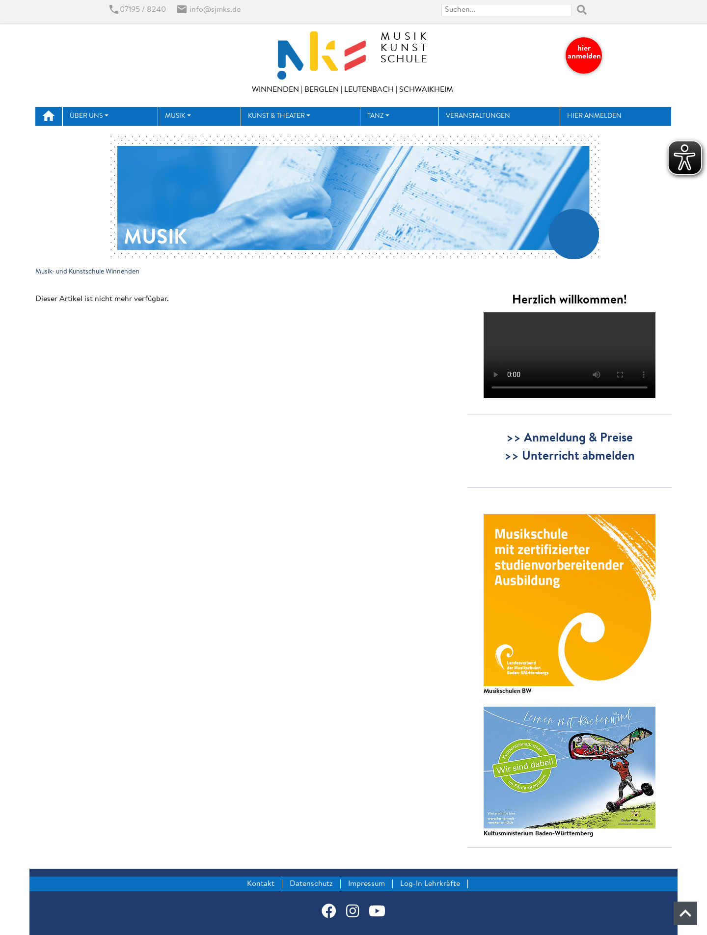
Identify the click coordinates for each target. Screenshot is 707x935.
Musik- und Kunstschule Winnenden (87, 271)
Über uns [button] (86, 116)
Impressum (366, 884)
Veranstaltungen (478, 116)
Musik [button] (175, 116)
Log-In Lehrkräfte (430, 884)
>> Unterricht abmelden (569, 457)
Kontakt (260, 884)
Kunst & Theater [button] (276, 116)
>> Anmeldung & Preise (569, 438)
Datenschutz (311, 884)
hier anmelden (584, 52)
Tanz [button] (375, 116)
